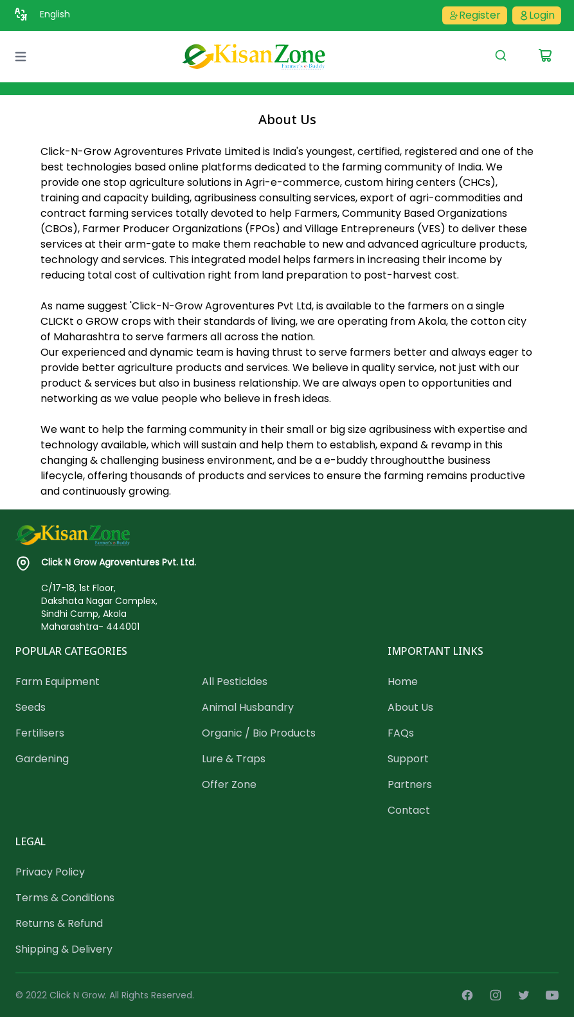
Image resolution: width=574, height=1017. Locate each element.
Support (408, 758)
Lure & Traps (233, 758)
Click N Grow (77, 995)
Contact (409, 810)
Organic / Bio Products (259, 733)
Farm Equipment (57, 681)
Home (403, 681)
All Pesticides (234, 681)
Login (537, 15)
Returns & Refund (59, 923)
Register (475, 15)
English (55, 14)
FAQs (401, 733)
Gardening (42, 758)
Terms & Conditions (64, 897)
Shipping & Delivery (63, 949)
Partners (410, 784)
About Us (410, 707)
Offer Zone (229, 784)
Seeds (30, 707)
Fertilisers (39, 733)
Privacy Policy (50, 872)
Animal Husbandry (248, 707)
